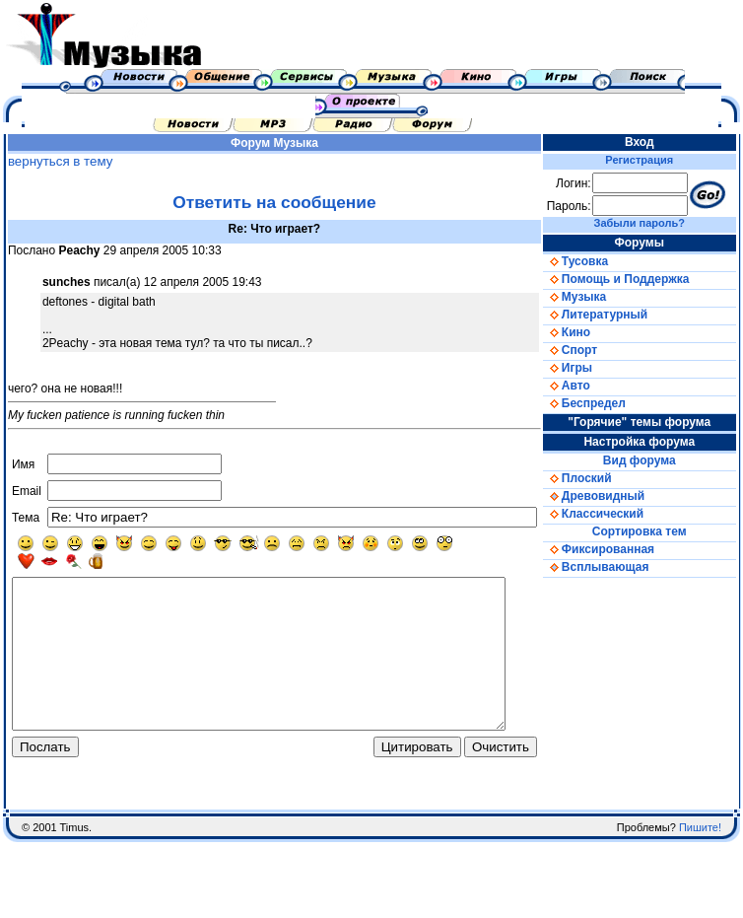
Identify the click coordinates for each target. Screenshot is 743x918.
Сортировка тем (653, 531)
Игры (588, 368)
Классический (614, 514)
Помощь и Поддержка (636, 279)
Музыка (305, 143)
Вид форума (653, 460)
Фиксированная (619, 549)
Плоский (598, 478)
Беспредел (605, 403)
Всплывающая (617, 567)
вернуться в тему (55, 161)
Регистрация (654, 160)
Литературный (616, 314)
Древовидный (614, 496)
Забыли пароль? (653, 223)
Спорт (591, 350)
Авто (587, 385)
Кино (587, 332)
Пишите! (700, 863)
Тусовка (596, 261)
